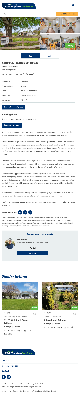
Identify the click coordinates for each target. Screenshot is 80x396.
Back (4, 14)
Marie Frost (22, 240)
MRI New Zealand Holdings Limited (44, 392)
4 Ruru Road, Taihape (55, 321)
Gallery (70, 45)
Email (32, 254)
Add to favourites (68, 14)
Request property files (13, 107)
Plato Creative (14, 392)
